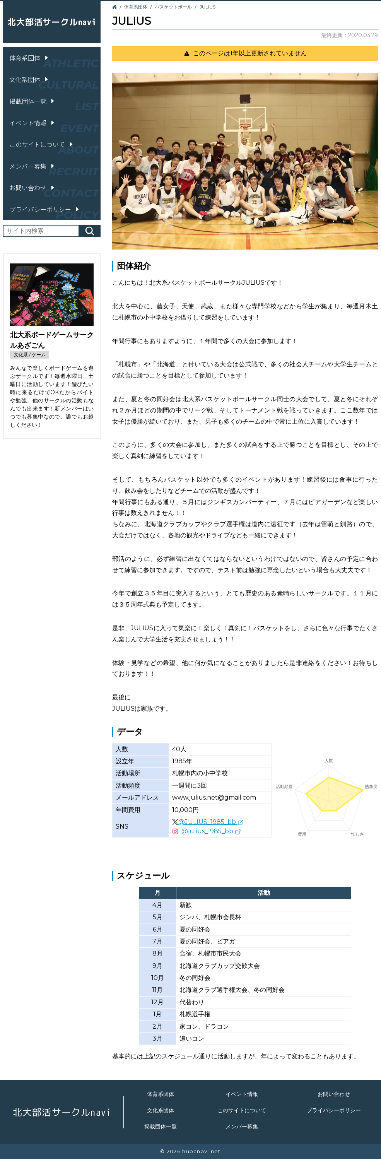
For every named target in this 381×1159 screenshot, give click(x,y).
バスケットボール (173, 7)
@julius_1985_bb (211, 831)
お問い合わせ (32, 187)
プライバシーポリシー (44, 209)
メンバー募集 (32, 166)
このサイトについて (41, 144)
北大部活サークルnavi (51, 22)
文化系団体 (29, 79)
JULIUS (207, 7)
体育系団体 (29, 57)
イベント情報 (32, 122)
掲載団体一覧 (32, 101)
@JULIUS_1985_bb (211, 822)
